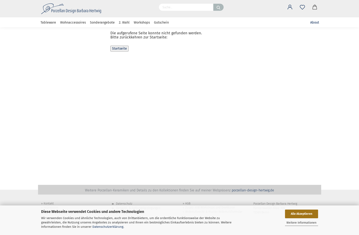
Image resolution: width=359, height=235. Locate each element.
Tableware (48, 22)
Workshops (142, 22)
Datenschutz (124, 203)
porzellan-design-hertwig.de (253, 190)
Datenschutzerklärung (107, 227)
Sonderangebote (102, 22)
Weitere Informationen (301, 222)
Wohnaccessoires (73, 22)
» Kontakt (47, 203)
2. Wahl (124, 22)
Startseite (119, 48)
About (314, 22)
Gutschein (161, 22)
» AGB (186, 203)
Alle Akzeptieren (301, 214)
